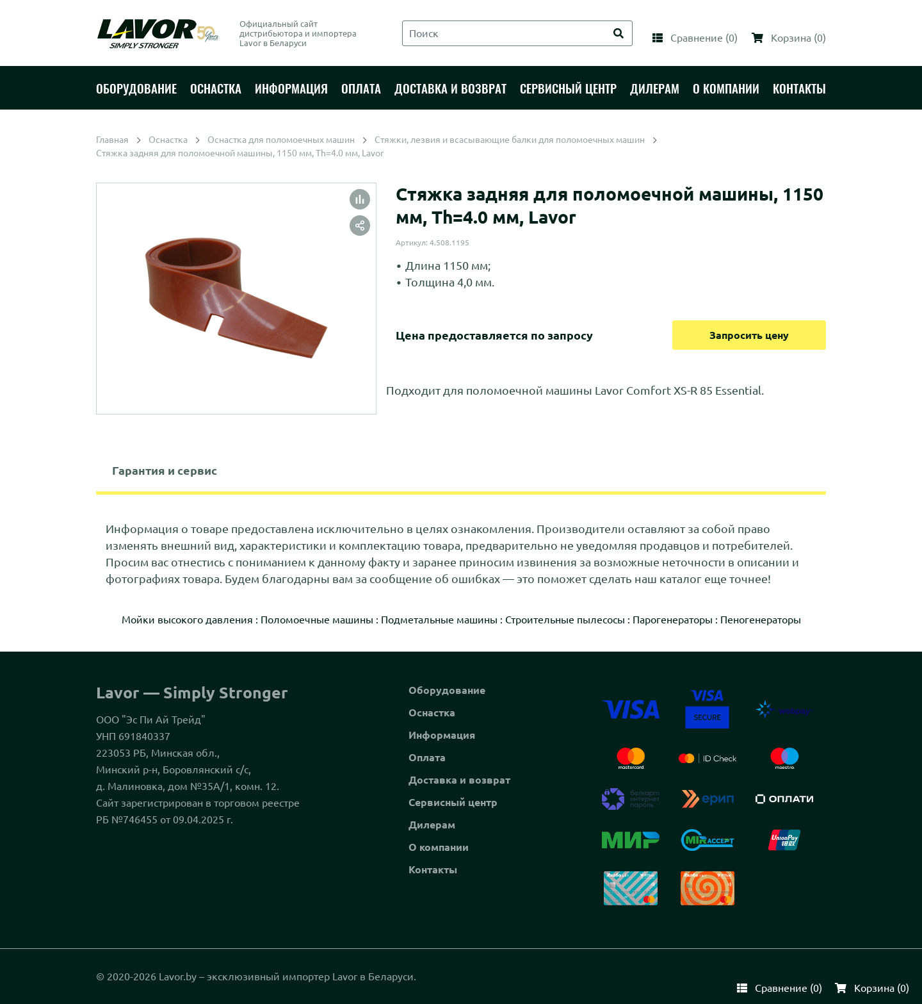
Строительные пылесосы (565, 619)
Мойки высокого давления (187, 619)
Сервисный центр (452, 802)
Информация (441, 735)
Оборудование (446, 690)
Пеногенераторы (760, 619)
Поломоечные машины (317, 619)
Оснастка (431, 712)
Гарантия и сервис (164, 470)
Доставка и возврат (459, 780)
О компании (438, 847)
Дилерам (431, 824)
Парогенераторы (673, 619)
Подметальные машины (439, 619)
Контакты (432, 869)
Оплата (427, 757)
